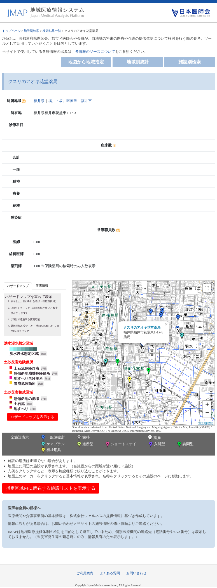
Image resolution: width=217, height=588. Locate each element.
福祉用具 (50, 450)
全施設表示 (20, 437)
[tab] (18, 286)
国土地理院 (205, 423)
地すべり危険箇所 (28, 378)
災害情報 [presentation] (42, 285)
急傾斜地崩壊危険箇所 (32, 373)
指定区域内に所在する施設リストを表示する (50, 488)
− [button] (207, 413)
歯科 (83, 438)
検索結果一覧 (52, 30)
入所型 (156, 444)
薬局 (154, 438)
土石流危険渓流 (26, 368)
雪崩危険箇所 (25, 383)
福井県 (39, 101)
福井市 (86, 101)
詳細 (43, 353)
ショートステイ (120, 444)
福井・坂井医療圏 (62, 101)
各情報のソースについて (95, 51)
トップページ (11, 30)
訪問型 (184, 444)
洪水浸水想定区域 (24, 354)
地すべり (21, 409)
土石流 (19, 404)
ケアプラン (52, 444)
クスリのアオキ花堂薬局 (141, 327)
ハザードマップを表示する (32, 417)
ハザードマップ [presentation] (18, 286)
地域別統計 (138, 62)
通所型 (84, 444)
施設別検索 (31, 30)
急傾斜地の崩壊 (26, 399)
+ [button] (207, 405)
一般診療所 (52, 438)
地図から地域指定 (86, 62)
